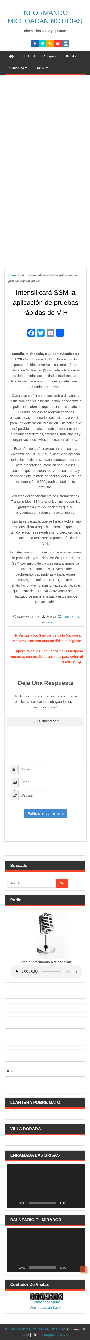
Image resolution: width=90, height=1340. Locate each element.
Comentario (49, 721)
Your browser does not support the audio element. (46, 971)
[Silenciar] (71, 1202)
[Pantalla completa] (79, 1202)
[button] (8, 1071)
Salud (23, 275)
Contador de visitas (46, 1302)
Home (12, 275)
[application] (46, 1186)
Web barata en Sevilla (46, 1308)
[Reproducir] (13, 1202)
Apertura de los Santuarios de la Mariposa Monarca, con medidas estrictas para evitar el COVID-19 (46, 656)
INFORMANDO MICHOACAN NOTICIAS (35, 1329)
